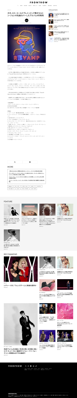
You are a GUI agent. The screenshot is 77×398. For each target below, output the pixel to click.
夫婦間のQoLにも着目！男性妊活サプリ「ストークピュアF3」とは (64, 219)
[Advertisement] (26, 150)
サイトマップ (47, 369)
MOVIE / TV (35, 5)
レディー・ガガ (33, 188)
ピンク (18, 188)
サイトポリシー (30, 369)
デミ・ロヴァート (11, 188)
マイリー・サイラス (25, 188)
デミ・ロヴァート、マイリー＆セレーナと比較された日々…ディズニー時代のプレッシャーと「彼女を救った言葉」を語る (26, 174)
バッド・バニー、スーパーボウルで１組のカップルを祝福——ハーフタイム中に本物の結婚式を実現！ (26, 177)
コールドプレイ (39, 186)
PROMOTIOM (7, 217)
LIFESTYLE (55, 5)
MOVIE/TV (35, 368)
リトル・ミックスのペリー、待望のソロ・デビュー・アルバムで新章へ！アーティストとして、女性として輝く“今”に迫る (29, 221)
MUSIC (40, 5)
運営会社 (26, 369)
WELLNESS (50, 5)
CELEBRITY (44, 5)
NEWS (21, 5)
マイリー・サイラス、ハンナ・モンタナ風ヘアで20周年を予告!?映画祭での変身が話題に (26, 181)
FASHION (25, 5)
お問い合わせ (43, 369)
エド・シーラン (17, 186)
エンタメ (32, 186)
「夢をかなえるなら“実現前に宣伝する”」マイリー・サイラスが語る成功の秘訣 (25, 171)
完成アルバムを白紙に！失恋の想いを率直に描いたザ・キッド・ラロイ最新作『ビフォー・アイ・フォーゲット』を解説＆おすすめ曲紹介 (12, 221)
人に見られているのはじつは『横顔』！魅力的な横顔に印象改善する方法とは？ (12, 246)
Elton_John (10, 186)
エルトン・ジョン (25, 186)
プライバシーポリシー (36, 369)
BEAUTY (30, 5)
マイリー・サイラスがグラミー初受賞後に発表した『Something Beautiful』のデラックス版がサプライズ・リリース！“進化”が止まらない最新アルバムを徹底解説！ (47, 221)
